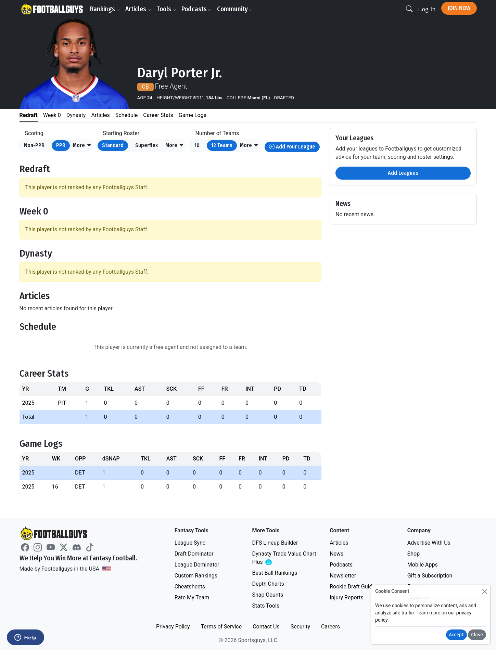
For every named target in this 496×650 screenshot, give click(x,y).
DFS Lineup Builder (275, 543)
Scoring (34, 133)
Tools (166, 9)
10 (197, 145)
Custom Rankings (196, 575)
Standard (113, 145)
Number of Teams (217, 133)
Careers (330, 626)
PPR (60, 145)
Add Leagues (403, 173)
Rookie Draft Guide (352, 586)
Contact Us (266, 626)
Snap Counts (267, 595)
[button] (82, 145)
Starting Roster (121, 133)
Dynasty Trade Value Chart (284, 558)
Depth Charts (268, 584)
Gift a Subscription (430, 575)
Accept (456, 635)
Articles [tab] (100, 115)
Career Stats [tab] (158, 115)
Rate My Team (192, 597)
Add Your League (292, 146)
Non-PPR (34, 145)
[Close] (484, 591)
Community (235, 9)
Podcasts (196, 9)
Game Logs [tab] (192, 115)
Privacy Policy (173, 626)
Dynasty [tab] (76, 115)
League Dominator (197, 564)
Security (300, 626)
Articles (138, 9)
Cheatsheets (190, 586)
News (336, 553)
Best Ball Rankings (274, 573)
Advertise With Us (428, 543)
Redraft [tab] (29, 115)
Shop (413, 553)
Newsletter (343, 575)
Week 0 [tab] (52, 115)
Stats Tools (265, 605)
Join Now (459, 8)
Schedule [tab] (126, 115)
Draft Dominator (194, 553)
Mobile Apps (422, 564)
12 (221, 145)
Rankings (105, 9)
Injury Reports (347, 597)
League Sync (190, 543)
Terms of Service (221, 626)
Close (477, 635)
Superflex (146, 145)
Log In (427, 9)
